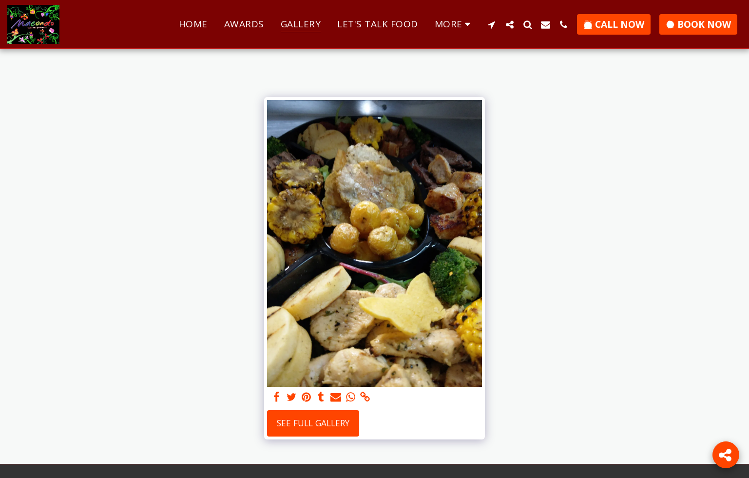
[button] (491, 24)
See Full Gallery (313, 423)
